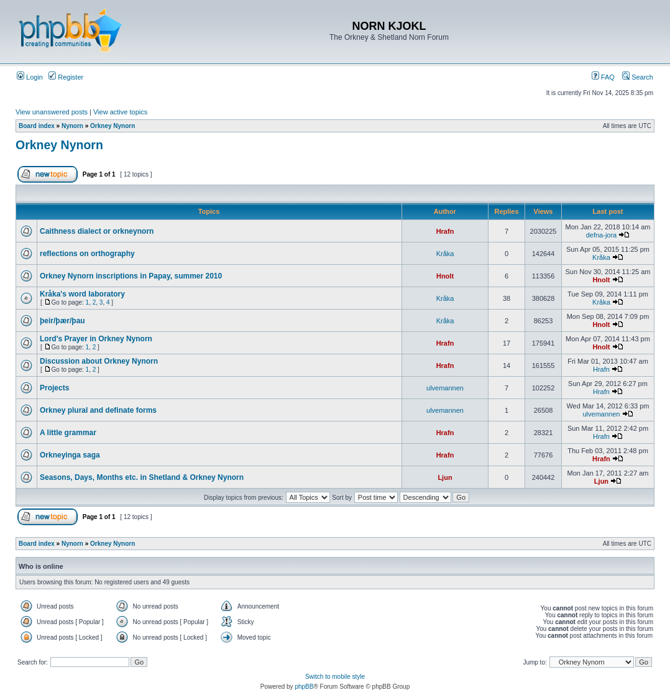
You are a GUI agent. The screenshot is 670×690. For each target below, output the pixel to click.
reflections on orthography (87, 253)
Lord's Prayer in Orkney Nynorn (96, 338)
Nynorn (72, 125)
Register (65, 77)
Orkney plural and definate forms (98, 410)
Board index (37, 125)
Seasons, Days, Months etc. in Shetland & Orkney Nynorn (142, 477)
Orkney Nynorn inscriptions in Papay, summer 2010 (131, 276)
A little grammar (68, 432)
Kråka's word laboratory (82, 294)
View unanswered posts (52, 112)
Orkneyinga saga (70, 455)
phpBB (304, 686)
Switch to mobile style (335, 676)
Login (30, 77)
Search (637, 77)
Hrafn (445, 231)
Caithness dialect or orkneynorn (97, 231)
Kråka (445, 253)
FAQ (603, 77)
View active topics (120, 112)
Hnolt (445, 276)
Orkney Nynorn (112, 125)
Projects (54, 388)
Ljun (445, 477)
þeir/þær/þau (62, 320)
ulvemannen (445, 388)
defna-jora (601, 235)
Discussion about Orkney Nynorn (99, 361)
